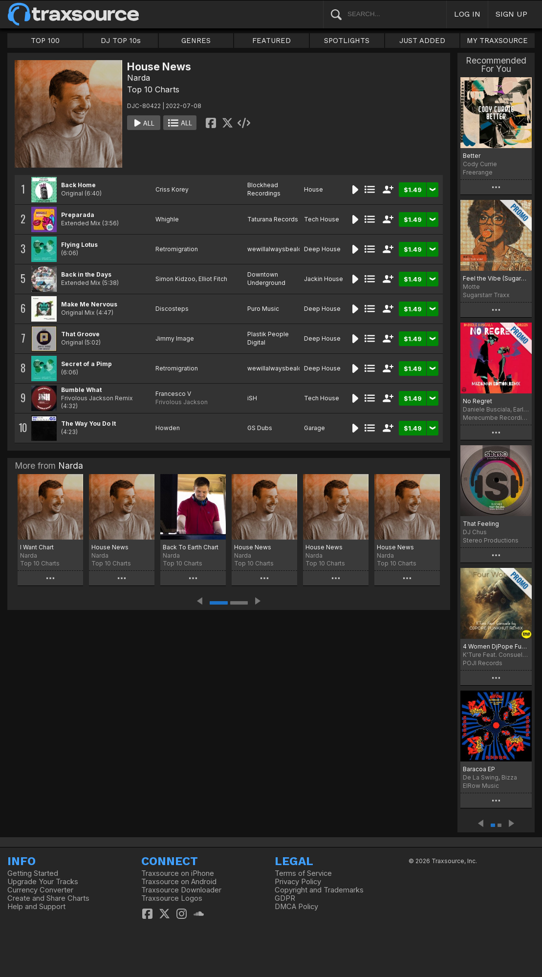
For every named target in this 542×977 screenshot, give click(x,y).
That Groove (80, 334)
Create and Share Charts (48, 898)
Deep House (322, 249)
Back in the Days (86, 274)
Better (471, 155)
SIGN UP (511, 14)
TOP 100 (45, 40)
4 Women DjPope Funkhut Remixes (496, 646)
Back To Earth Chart (190, 547)
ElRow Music (481, 785)
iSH (252, 398)
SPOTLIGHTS (346, 40)
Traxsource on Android (179, 881)
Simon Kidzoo (175, 278)
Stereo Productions (491, 540)
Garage (314, 428)
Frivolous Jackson (181, 402)
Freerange (478, 172)
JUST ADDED (422, 40)
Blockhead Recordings (264, 189)
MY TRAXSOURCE (497, 40)
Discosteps (172, 308)
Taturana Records (272, 219)
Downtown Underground (266, 278)
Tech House (321, 219)
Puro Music (263, 308)
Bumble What (81, 389)
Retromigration (176, 249)
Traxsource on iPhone (177, 873)
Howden (167, 428)
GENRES (196, 40)
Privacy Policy (298, 881)
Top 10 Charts (153, 89)
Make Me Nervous (89, 304)
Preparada (77, 214)
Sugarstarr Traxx (486, 295)
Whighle (167, 219)
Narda (138, 78)
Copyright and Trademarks (319, 890)
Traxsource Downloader (181, 890)
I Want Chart (37, 547)
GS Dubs (259, 428)
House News (110, 547)
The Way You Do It (88, 423)
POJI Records (482, 663)
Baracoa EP (479, 769)
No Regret (477, 401)
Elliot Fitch (212, 278)
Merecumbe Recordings (496, 417)
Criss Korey (172, 189)
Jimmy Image (174, 338)
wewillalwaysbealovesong (285, 249)
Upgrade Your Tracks (42, 881)
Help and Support (36, 906)
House (313, 189)
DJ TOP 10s (121, 40)
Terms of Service (303, 873)
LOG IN (467, 14)
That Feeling (481, 523)
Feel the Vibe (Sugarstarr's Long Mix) (496, 278)
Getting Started (32, 873)
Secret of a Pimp (86, 364)
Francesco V (173, 393)
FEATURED (271, 40)
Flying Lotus (79, 244)
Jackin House (323, 278)
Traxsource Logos (171, 898)
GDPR (285, 898)
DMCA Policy (296, 906)
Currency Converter (40, 890)
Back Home (78, 185)
